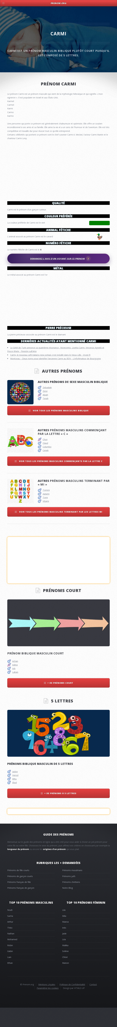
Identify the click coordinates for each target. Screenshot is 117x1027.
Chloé (65, 976)
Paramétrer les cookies (48, 1007)
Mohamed (12, 958)
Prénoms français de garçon (20, 907)
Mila (64, 935)
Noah (10, 929)
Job (13, 687)
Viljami (46, 520)
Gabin (10, 970)
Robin (10, 964)
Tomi (45, 516)
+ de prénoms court (60, 702)
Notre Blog (67, 907)
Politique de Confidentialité (72, 1003)
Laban (15, 691)
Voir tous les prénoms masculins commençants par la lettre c (60, 480)
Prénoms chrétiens (71, 901)
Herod (15, 794)
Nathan (10, 952)
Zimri (45, 410)
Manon (65, 982)
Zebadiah (47, 406)
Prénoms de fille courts (18, 889)
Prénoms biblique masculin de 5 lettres (40, 783)
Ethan (10, 982)
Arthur (10, 941)
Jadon (15, 790)
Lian (9, 976)
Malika (65, 964)
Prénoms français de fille (19, 901)
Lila (63, 929)
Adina (15, 684)
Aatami (46, 513)
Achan (15, 680)
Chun (45, 458)
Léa (64, 958)
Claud (45, 462)
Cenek (46, 469)
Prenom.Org (58, 3)
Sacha (10, 935)
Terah (45, 417)
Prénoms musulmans (72, 889)
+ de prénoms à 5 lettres (60, 812)
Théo (9, 947)
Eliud (14, 801)
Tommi (46, 509)
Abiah (45, 414)
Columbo (47, 466)
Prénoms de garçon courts (20, 895)
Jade (64, 952)
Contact (93, 1003)
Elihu (14, 798)
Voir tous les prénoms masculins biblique (60, 429)
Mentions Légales (46, 1003)
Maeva (65, 941)
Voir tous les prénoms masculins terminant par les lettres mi (60, 531)
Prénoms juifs (68, 895)
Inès (64, 947)
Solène (65, 970)
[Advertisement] (58, 299)
